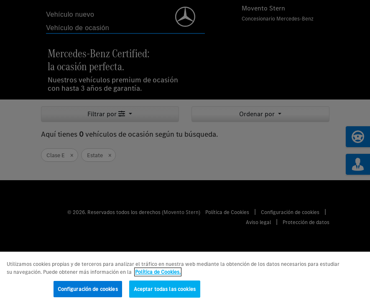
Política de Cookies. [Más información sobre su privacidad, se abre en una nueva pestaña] (158, 274)
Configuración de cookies (88, 291)
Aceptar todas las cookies (165, 291)
